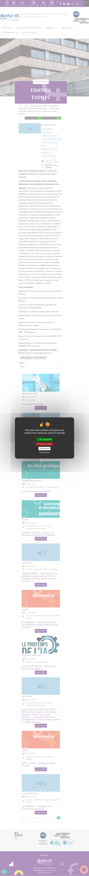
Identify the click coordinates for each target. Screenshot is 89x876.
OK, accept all (44, 439)
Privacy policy (44, 452)
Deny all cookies (44, 444)
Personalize (44, 448)
